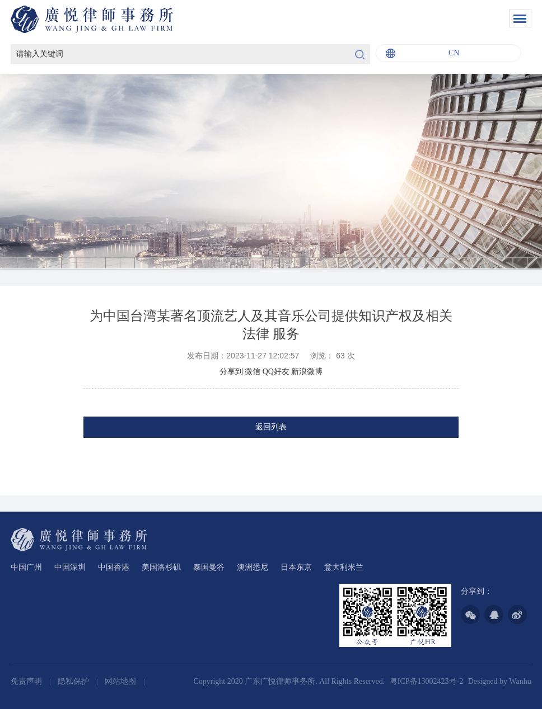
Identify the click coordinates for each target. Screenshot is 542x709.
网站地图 (121, 681)
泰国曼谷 (209, 567)
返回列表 (271, 427)
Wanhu (520, 681)
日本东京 (296, 567)
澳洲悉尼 (252, 567)
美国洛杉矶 (161, 567)
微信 (252, 371)
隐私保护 (74, 681)
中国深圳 (70, 567)
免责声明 (27, 681)
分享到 (231, 371)
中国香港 (113, 567)
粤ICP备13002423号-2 (426, 681)
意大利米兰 (343, 567)
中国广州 (26, 567)
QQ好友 (276, 371)
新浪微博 (307, 371)
